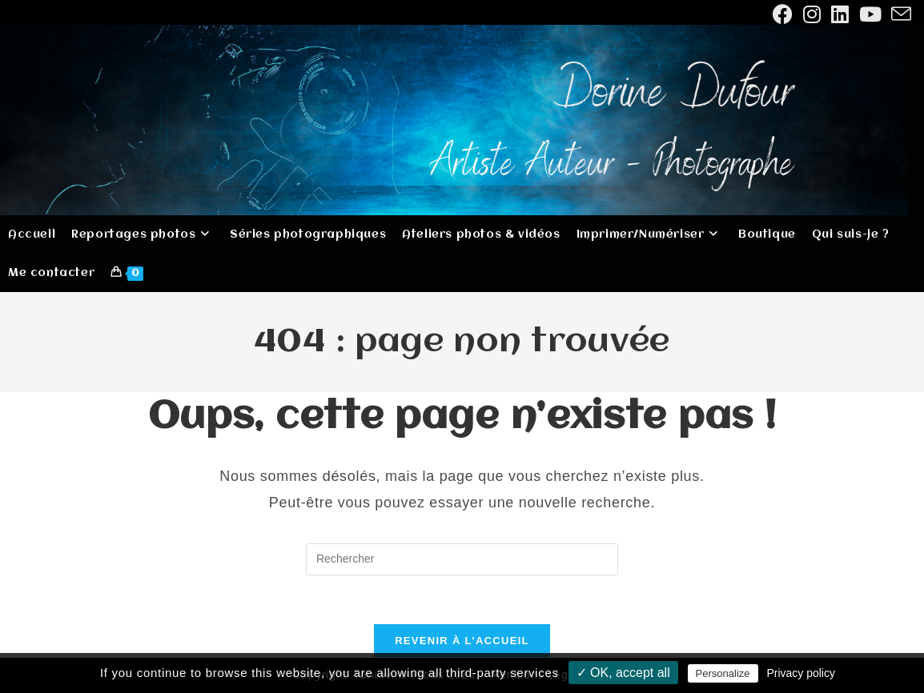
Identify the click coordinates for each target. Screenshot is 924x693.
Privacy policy (800, 673)
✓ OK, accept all (623, 672)
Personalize (723, 673)
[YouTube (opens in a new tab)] (870, 14)
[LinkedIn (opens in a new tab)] (840, 14)
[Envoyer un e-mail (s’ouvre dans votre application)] (899, 14)
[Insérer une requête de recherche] (462, 559)
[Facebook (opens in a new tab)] (783, 14)
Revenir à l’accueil (462, 641)
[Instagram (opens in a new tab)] (812, 14)
